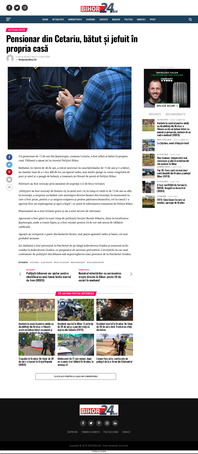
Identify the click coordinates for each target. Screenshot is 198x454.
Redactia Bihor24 (27, 59)
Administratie (75, 19)
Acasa (45, 19)
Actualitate (58, 19)
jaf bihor (47, 263)
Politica (128, 19)
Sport (153, 19)
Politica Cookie (110, 432)
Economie (90, 19)
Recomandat (78, 263)
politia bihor (62, 263)
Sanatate (141, 19)
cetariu (35, 263)
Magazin (116, 19)
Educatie (103, 19)
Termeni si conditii (90, 432)
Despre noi (72, 432)
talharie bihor (96, 263)
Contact (126, 432)
